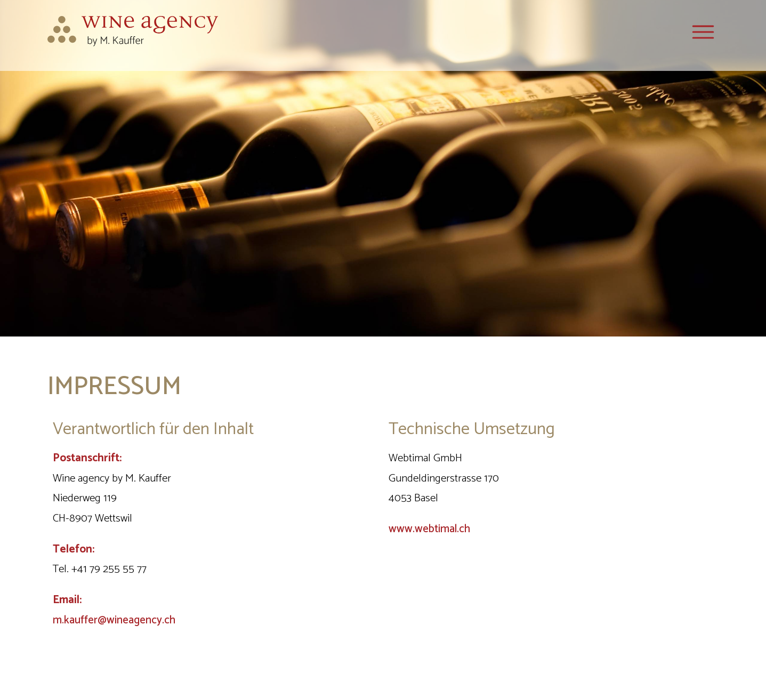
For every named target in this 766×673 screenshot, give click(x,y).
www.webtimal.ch (429, 529)
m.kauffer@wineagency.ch (114, 620)
